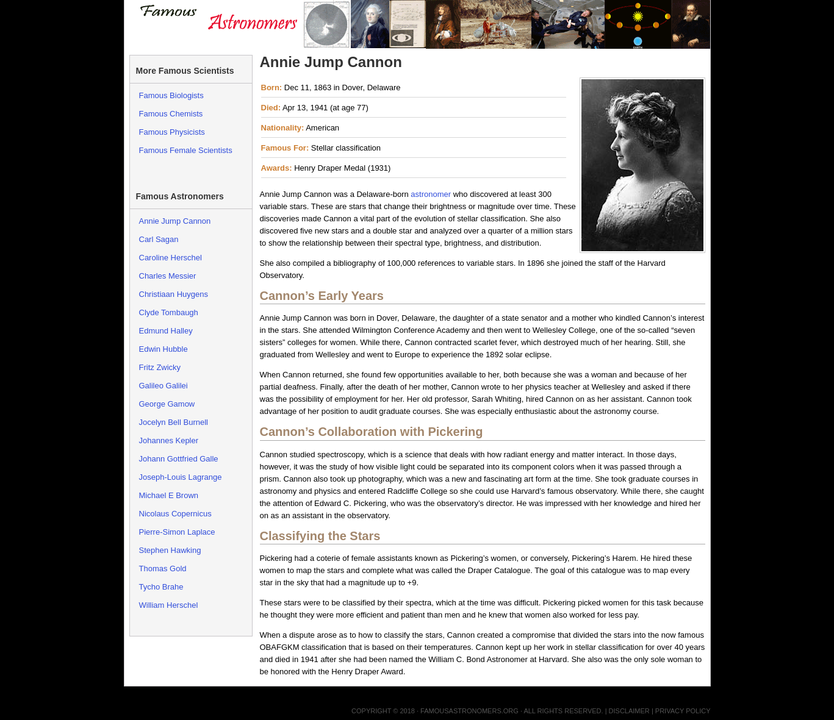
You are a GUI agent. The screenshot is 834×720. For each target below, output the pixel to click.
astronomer (431, 194)
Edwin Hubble (163, 349)
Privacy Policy (683, 711)
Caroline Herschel (170, 257)
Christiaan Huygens (173, 294)
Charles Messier (167, 275)
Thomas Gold (163, 568)
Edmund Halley (166, 330)
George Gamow (167, 403)
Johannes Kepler (169, 440)
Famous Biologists (171, 95)
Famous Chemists (171, 113)
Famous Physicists (172, 132)
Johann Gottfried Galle (178, 458)
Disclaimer (629, 711)
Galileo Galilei (163, 385)
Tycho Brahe (161, 586)
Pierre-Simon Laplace (177, 531)
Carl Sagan (159, 239)
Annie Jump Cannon (175, 221)
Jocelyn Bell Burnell (173, 422)
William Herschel (168, 605)
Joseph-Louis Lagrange (180, 477)
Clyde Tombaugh (168, 312)
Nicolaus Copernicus (175, 513)
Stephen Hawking (170, 550)
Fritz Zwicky (160, 367)
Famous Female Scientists (185, 150)
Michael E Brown (169, 495)
